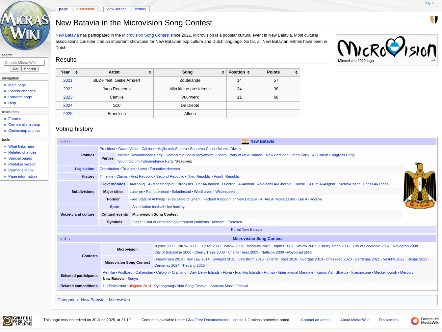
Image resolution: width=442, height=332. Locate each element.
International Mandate (295, 272)
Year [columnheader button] (65, 72)
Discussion (85, 9)
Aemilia (109, 272)
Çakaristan (144, 272)
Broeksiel (185, 184)
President (107, 149)
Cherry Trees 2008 (210, 252)
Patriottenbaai (157, 192)
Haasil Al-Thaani (376, 184)
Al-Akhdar (246, 184)
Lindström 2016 (251, 259)
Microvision (119, 300)
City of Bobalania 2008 (172, 252)
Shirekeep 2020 (339, 259)
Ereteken (234, 222)
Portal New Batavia (246, 229)
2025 (67, 113)
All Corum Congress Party (333, 155)
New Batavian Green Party (287, 155)
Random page (20, 97)
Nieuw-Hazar (349, 184)
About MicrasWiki (354, 320)
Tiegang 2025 (193, 265)
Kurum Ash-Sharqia (333, 272)
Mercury (406, 272)
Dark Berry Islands (205, 272)
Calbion (162, 272)
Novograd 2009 (299, 252)
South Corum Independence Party (146, 161)
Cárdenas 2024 (166, 265)
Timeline (107, 176)
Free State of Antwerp (147, 199)
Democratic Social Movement (189, 155)
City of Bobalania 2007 (371, 246)
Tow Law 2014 (198, 259)
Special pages (20, 158)
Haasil (300, 184)
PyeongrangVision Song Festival (180, 286)
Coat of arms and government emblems (176, 222)
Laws (142, 169)
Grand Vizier (128, 149)
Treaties (128, 169)
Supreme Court (202, 149)
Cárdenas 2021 (367, 259)
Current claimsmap (24, 125)
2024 (67, 105)
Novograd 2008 (405, 246)
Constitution (109, 169)
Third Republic (199, 176)
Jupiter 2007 (283, 246)
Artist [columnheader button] (114, 72)
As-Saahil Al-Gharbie (274, 184)
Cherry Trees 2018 (282, 259)
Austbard (125, 272)
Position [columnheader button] (236, 72)
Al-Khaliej (137, 184)
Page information (22, 176)
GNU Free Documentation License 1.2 (218, 320)
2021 (67, 80)
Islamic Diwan (229, 149)
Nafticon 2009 (272, 252)
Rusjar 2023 (417, 259)
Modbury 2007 (258, 246)
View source (116, 9)
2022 (67, 89)
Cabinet (148, 149)
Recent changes (22, 91)
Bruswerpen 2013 (168, 259)
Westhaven (203, 192)
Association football (148, 207)
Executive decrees (165, 169)
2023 (67, 97)
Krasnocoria (361, 272)
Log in (430, 3)
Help (12, 103)
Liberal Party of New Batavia (240, 155)
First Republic (142, 176)
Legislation (84, 169)
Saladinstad (181, 192)
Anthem (218, 222)
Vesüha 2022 (393, 259)
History (140, 9)
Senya (133, 279)
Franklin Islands (248, 272)
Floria (227, 272)
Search (7, 55)
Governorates (113, 184)
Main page (17, 85)
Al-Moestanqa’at (161, 184)
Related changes (22, 152)
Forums (14, 119)
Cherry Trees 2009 (243, 252)
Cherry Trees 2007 (334, 246)
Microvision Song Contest (145, 35)
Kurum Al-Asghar (321, 184)
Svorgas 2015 (224, 259)
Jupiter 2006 (164, 246)
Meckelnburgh (385, 272)
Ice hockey (175, 207)
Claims (122, 176)
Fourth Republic (227, 176)
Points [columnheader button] (273, 72)
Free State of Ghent (184, 199)
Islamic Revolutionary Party (140, 155)
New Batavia (67, 35)
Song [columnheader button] (187, 72)
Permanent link (20, 170)
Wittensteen (225, 192)
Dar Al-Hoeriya (310, 199)
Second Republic (170, 176)
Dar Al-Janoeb (207, 184)
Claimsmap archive (24, 131)
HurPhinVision (114, 286)
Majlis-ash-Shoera (172, 149)
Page (63, 9)
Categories (68, 300)
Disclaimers (389, 320)
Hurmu (269, 272)
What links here (21, 146)
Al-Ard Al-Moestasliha (277, 199)
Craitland (179, 272)
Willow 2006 (187, 246)
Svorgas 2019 (311, 259)
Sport (114, 207)
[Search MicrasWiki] (24, 63)
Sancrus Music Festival (229, 286)
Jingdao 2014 (140, 286)
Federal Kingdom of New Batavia (230, 199)
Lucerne (228, 184)
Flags (136, 222)
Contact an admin (316, 320)
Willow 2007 (234, 246)
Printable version (22, 164)
